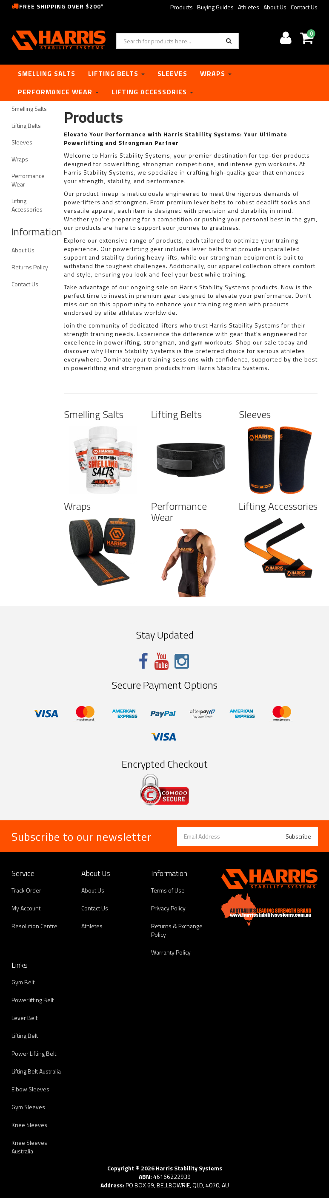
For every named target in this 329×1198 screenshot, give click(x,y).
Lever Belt (24, 1017)
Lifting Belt (24, 1035)
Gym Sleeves (28, 1106)
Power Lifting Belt (33, 1053)
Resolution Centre (34, 925)
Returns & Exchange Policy (177, 930)
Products (181, 7)
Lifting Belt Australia (36, 1071)
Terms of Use (168, 890)
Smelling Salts (46, 73)
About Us (274, 7)
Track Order (26, 890)
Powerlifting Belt (32, 999)
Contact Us (304, 7)
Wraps (216, 73)
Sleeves (172, 73)
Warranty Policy (171, 952)
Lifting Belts (116, 73)
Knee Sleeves (29, 1124)
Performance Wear (58, 92)
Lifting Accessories (152, 92)
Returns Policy (29, 267)
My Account (25, 908)
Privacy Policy (168, 908)
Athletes (248, 7)
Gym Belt (22, 982)
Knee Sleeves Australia (29, 1147)
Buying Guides (215, 7)
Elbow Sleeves (30, 1089)
